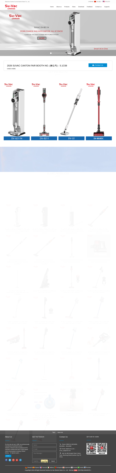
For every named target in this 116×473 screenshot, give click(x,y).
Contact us (98, 6)
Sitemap (71, 470)
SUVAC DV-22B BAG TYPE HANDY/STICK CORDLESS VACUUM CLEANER (17, 292)
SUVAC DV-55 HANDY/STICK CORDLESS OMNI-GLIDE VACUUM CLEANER (17, 261)
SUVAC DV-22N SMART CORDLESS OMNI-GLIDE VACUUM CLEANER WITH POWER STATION (71, 230)
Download (81, 6)
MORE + (8, 456)
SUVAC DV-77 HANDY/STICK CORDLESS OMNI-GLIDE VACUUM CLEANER (44, 261)
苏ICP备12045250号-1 (84, 470)
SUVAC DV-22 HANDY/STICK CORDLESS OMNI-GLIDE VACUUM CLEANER (98, 230)
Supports (107, 6)
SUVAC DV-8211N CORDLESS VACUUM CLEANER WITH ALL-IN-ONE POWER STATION (17, 230)
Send (53, 461)
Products (66, 6)
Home (52, 6)
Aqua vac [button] (60, 432)
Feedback (90, 6)
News (73, 6)
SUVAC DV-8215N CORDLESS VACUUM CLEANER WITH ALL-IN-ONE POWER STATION (44, 230)
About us (59, 6)
